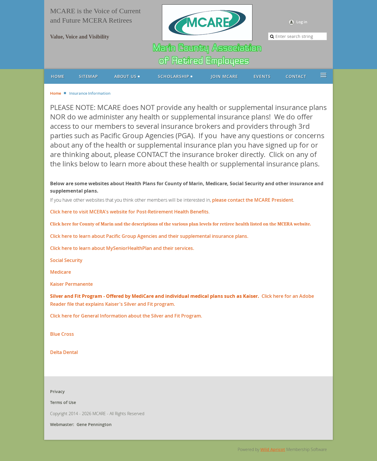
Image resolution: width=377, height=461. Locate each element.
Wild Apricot (272, 449)
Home (55, 93)
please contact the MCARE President (252, 200)
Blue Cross (62, 334)
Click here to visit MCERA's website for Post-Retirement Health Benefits (129, 211)
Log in (301, 21)
